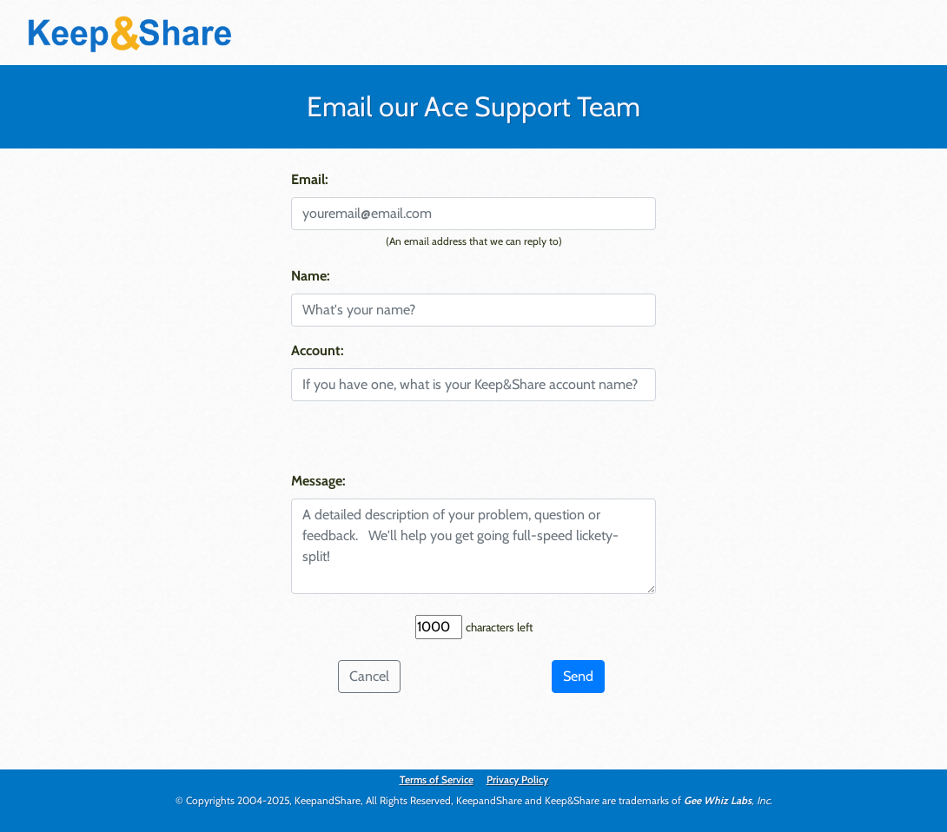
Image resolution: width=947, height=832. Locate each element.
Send (578, 676)
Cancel (369, 676)
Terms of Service (437, 779)
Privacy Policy (517, 779)
